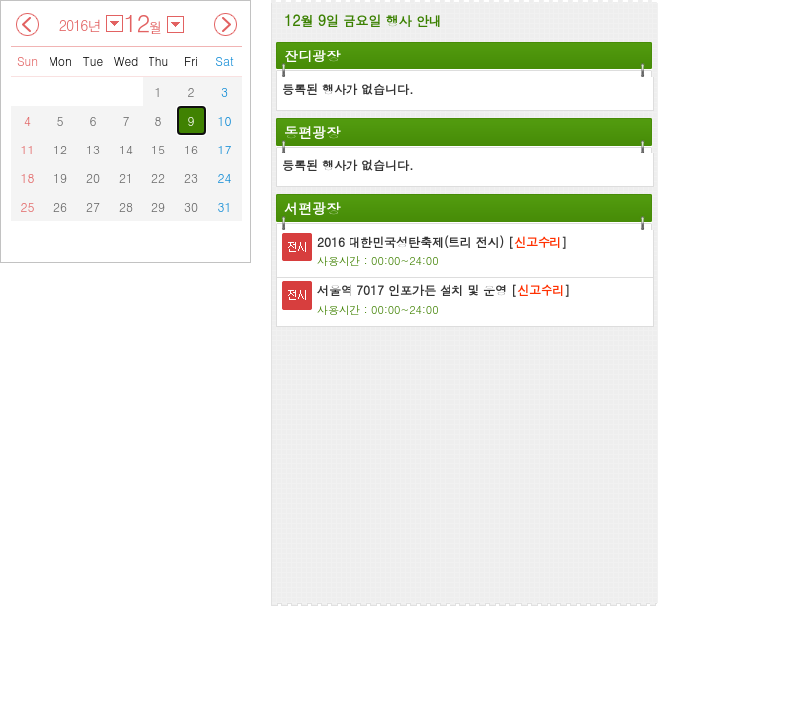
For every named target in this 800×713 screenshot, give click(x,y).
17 (225, 149)
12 (60, 149)
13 (93, 149)
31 (225, 206)
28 (126, 206)
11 (28, 149)
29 (158, 206)
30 (191, 206)
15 (158, 149)
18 (28, 177)
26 (60, 206)
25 (28, 206)
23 (191, 177)
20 (93, 177)
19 (60, 177)
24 (225, 177)
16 (191, 149)
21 (126, 177)
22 (158, 177)
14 (126, 149)
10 (225, 120)
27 (93, 206)
